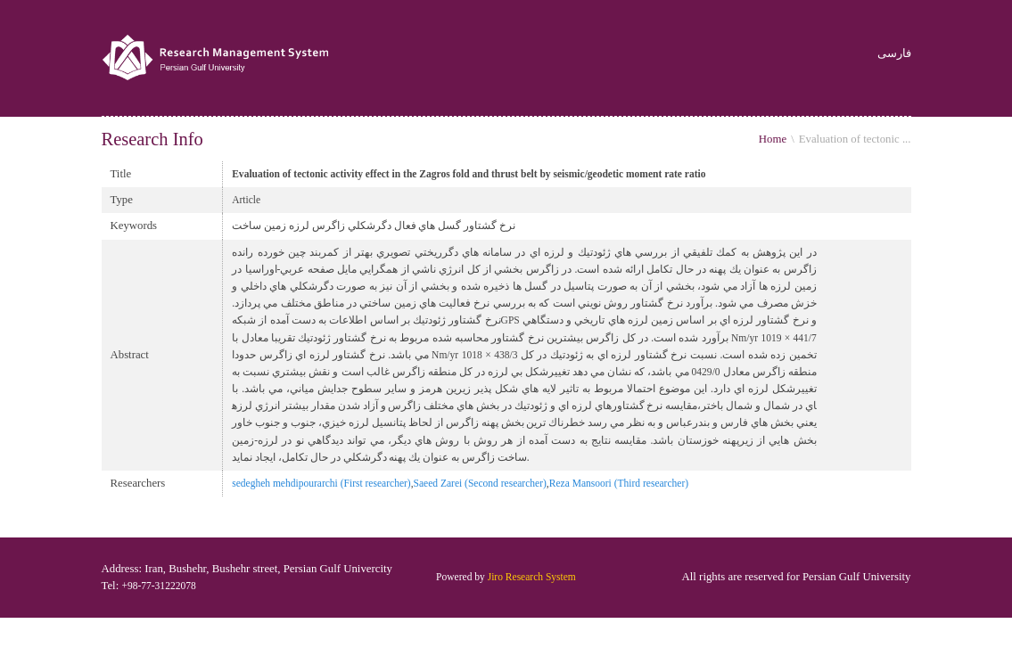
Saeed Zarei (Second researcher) (480, 483)
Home (772, 139)
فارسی (894, 54)
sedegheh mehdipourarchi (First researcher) (321, 483)
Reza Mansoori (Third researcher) (618, 483)
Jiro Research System (532, 576)
